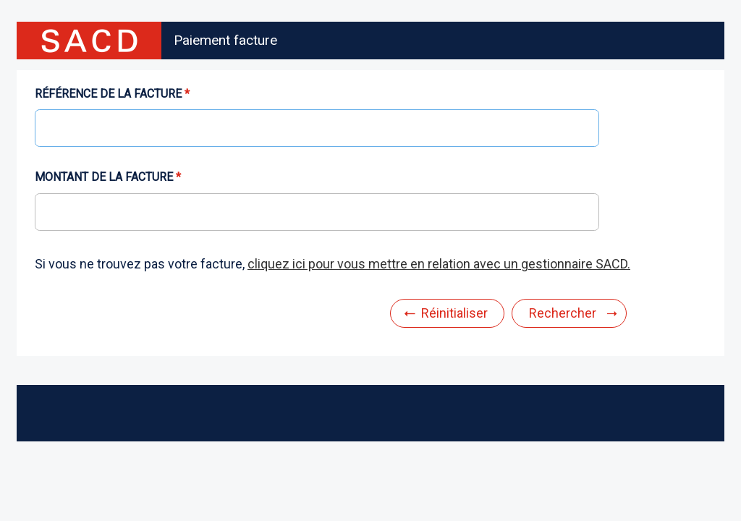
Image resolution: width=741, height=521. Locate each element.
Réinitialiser (454, 313)
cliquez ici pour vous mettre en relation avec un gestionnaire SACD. (438, 263)
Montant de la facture (104, 177)
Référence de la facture (108, 94)
